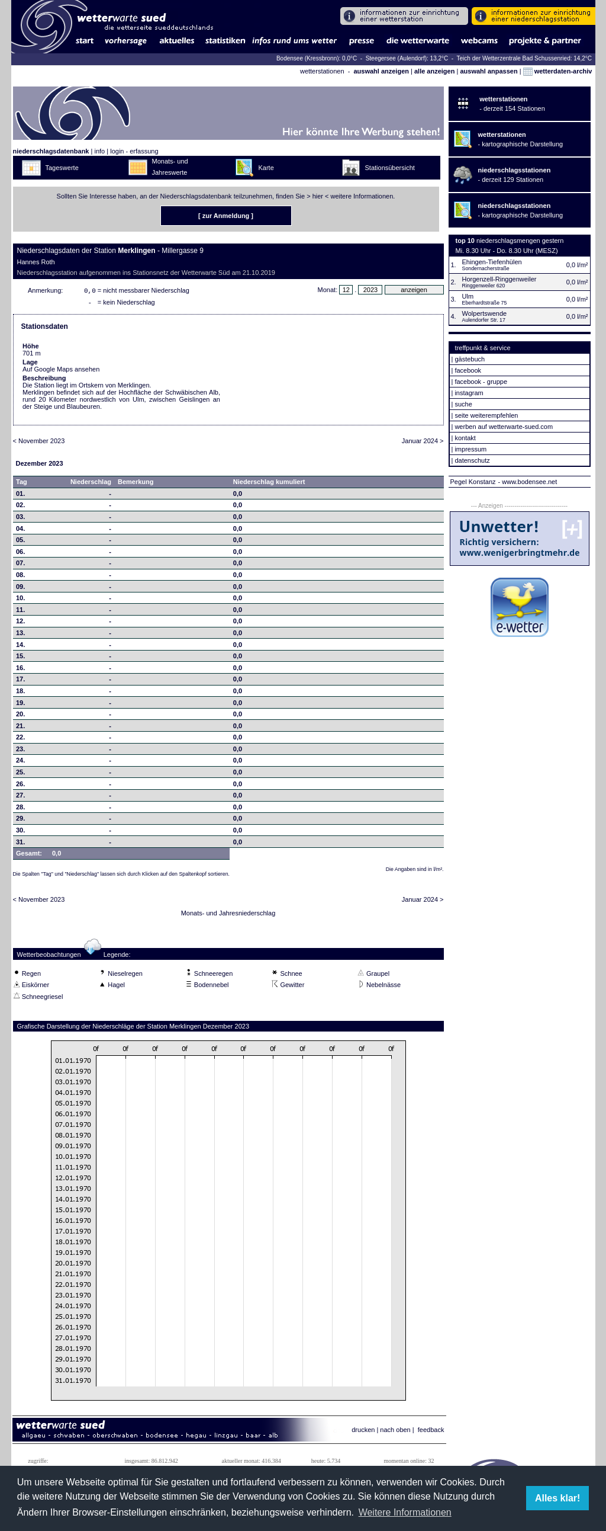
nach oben (395, 1432)
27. (20, 797)
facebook (467, 370)
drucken (363, 1432)
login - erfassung (134, 151)
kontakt (464, 437)
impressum (470, 449)
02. (20, 507)
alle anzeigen (434, 71)
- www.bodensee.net (527, 481)
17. (20, 681)
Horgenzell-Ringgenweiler (499, 279)
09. (20, 588)
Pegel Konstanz (473, 481)
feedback (431, 1432)
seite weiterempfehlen (486, 415)
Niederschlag (90, 484)
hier (317, 196)
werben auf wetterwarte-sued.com (503, 426)
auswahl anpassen (488, 71)
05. (20, 542)
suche (463, 404)
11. (20, 612)
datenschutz (471, 460)
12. (20, 623)
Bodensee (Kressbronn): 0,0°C (317, 58)
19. (20, 705)
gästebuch (469, 359)
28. (20, 809)
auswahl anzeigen (381, 71)
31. (20, 844)
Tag (21, 484)
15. (20, 658)
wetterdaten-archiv (557, 71)
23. (20, 751)
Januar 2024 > (423, 443)
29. (20, 820)
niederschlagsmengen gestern (519, 240)
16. (20, 670)
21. (20, 728)
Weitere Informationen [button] (405, 1512)
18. (20, 693)
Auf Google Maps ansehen (60, 371)
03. (20, 519)
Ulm (468, 296)
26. (20, 786)
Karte (266, 167)
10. (20, 600)
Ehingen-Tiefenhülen (492, 261)
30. (20, 832)
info (99, 151)
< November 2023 (39, 443)
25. (20, 774)
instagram (468, 392)
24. (20, 762)
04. (20, 530)
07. (20, 565)
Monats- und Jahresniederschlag (228, 915)
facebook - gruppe (480, 381)
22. (20, 739)
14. (20, 647)
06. (20, 554)
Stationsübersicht (390, 167)
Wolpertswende (484, 313)
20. (20, 716)
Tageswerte (62, 167)
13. (20, 635)
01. (20, 495)
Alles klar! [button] (557, 1498)
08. (20, 577)
